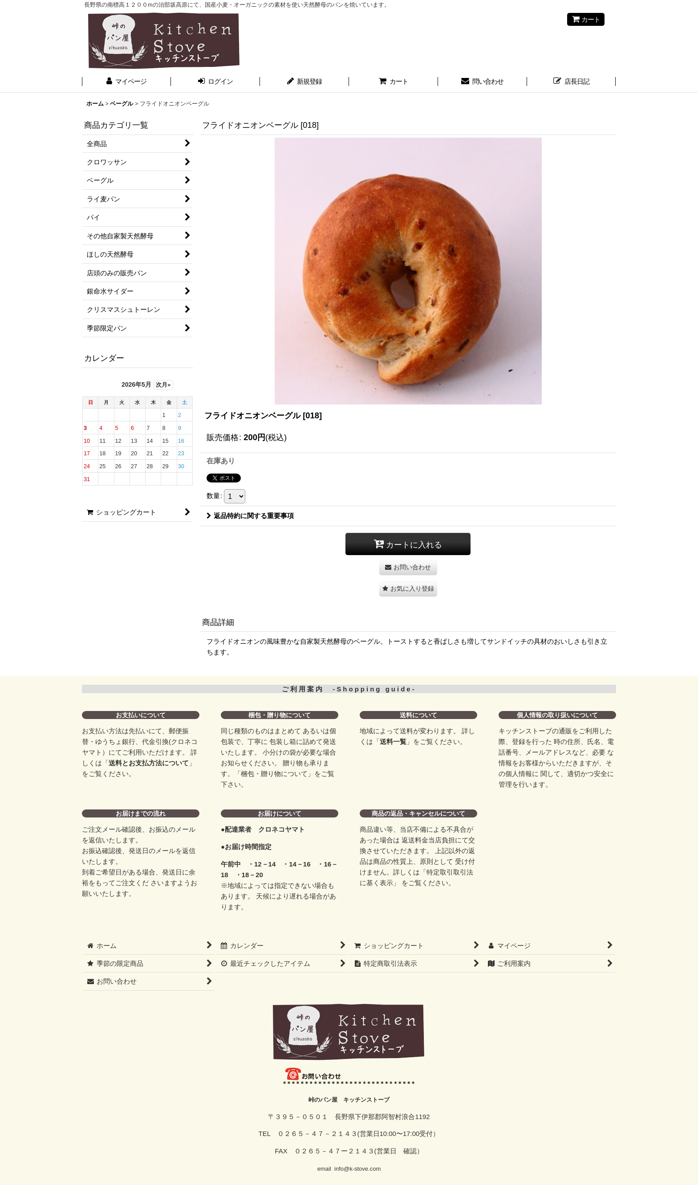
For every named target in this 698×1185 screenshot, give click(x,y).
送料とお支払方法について (149, 763)
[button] (408, 589)
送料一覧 (393, 741)
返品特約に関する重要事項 (250, 515)
